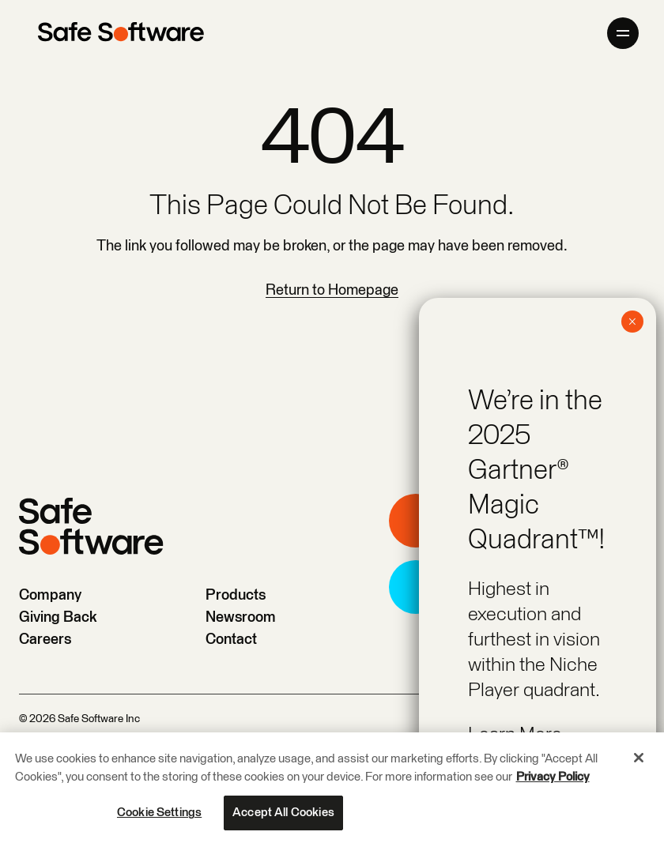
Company (50, 595)
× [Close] (632, 321)
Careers (45, 639)
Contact (231, 639)
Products (236, 595)
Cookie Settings (159, 813)
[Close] (638, 758)
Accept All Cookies (283, 813)
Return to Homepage (332, 290)
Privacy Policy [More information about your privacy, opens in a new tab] (553, 778)
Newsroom (241, 617)
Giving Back (58, 617)
